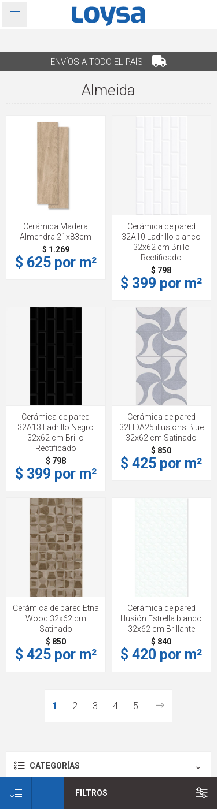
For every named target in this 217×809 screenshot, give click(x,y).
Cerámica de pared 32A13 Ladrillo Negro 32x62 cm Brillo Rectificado (55, 432)
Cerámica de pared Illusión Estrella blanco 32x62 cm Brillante (161, 618)
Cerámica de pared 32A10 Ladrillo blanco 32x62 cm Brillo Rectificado (161, 242)
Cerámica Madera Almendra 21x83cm (55, 231)
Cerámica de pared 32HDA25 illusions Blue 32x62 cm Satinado (161, 427)
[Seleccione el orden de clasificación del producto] (16, 793)
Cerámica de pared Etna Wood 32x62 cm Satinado (56, 618)
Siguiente (160, 706)
